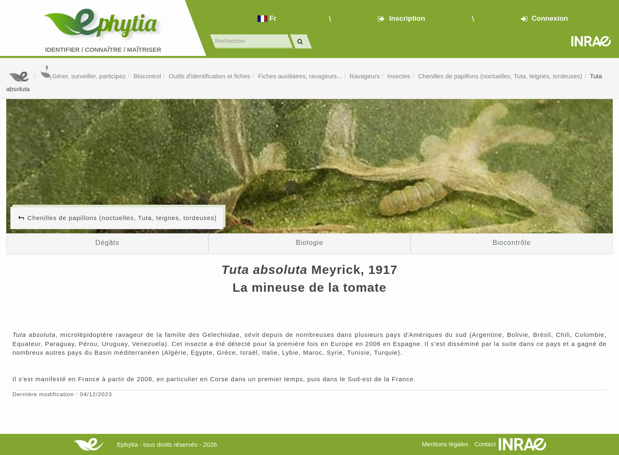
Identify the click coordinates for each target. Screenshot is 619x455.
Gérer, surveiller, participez (83, 76)
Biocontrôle (512, 242)
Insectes (398, 76)
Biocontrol (147, 76)
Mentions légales (445, 444)
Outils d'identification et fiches (209, 76)
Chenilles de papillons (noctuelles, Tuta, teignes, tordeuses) (500, 76)
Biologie (309, 242)
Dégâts (107, 242)
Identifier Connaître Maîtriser (103, 49)
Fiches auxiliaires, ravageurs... (300, 76)
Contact (485, 444)
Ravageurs (365, 76)
